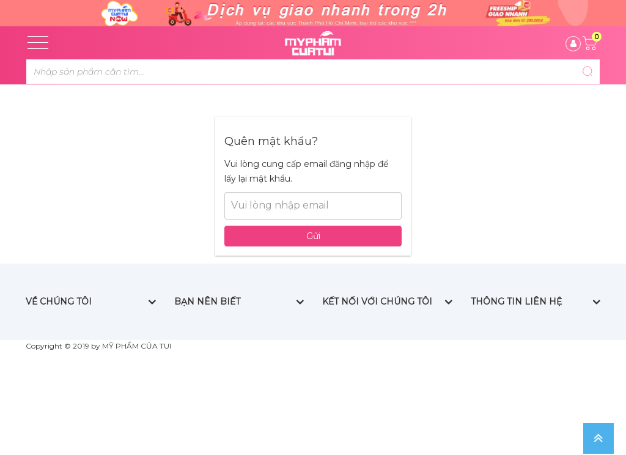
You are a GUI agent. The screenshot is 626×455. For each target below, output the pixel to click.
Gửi (313, 273)
